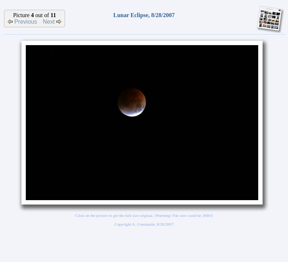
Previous (22, 22)
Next (52, 22)
